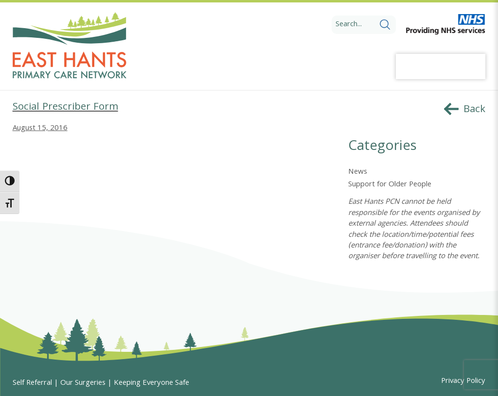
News (357, 172)
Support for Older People (389, 185)
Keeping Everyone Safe (151, 383)
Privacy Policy (463, 381)
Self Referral (32, 383)
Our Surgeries (83, 383)
